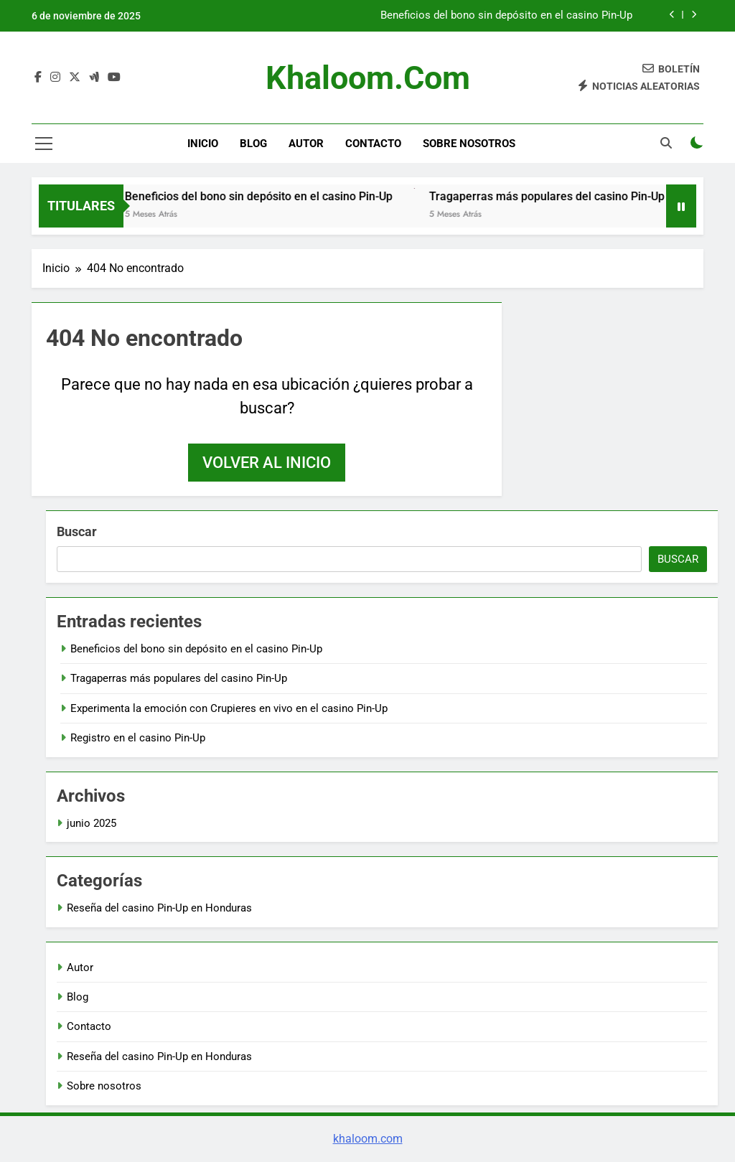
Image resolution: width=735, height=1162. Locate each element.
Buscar (77, 531)
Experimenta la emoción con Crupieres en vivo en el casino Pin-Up (229, 708)
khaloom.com (368, 78)
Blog (253, 143)
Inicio (202, 143)
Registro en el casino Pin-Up (137, 737)
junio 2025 (91, 823)
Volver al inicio (266, 463)
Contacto (373, 143)
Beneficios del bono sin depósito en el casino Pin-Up (506, 16)
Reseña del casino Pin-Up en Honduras (159, 907)
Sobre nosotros (469, 143)
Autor (306, 143)
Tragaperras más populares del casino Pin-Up (557, 196)
